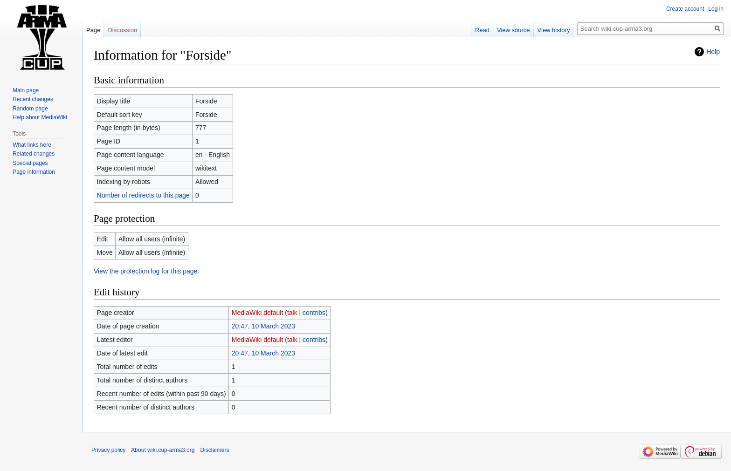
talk (292, 312)
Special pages (30, 163)
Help (713, 51)
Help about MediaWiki (40, 117)
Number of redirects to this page (143, 195)
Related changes (34, 153)
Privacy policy (108, 450)
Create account (685, 9)
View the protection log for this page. (146, 271)
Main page (26, 90)
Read (482, 30)
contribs (314, 312)
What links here (32, 145)
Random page (30, 108)
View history (554, 30)
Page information (34, 172)
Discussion (122, 30)
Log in (716, 9)
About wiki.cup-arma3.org (162, 450)
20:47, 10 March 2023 (263, 326)
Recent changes (33, 99)
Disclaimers (214, 450)
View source (513, 30)
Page (93, 30)
